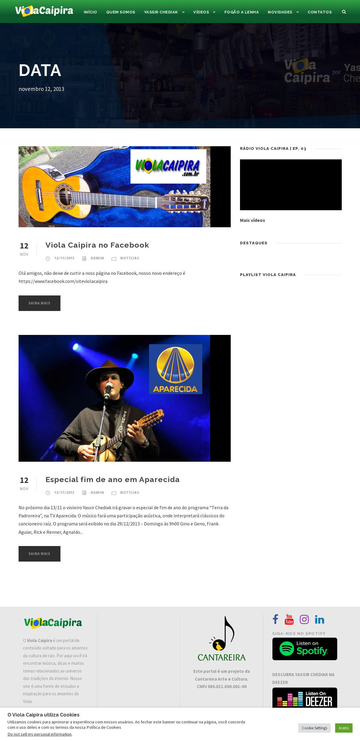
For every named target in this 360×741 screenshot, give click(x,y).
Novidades (280, 12)
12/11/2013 (64, 258)
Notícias (129, 258)
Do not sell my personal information (39, 734)
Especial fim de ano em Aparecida (112, 479)
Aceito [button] (344, 728)
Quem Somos (120, 12)
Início (90, 12)
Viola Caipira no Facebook (97, 244)
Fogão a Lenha (241, 12)
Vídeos (201, 12)
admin (97, 258)
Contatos (320, 12)
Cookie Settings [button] (314, 728)
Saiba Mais (39, 303)
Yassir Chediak (161, 12)
